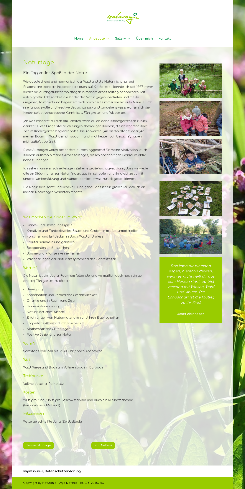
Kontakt (164, 38)
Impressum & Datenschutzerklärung (52, 471)
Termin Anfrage (38, 445)
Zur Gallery (103, 445)
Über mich (144, 38)
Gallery (120, 38)
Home (79, 38)
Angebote (97, 38)
